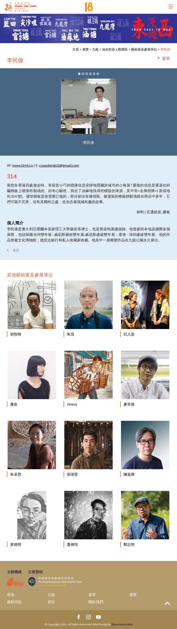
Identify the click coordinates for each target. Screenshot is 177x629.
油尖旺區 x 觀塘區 (115, 49)
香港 (10, 594)
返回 (16, 250)
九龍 (95, 49)
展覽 (85, 49)
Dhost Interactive (122, 624)
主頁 (75, 49)
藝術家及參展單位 (144, 49)
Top (167, 603)
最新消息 (14, 601)
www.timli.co (22, 165)
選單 (166, 58)
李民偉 (165, 49)
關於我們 (95, 601)
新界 (92, 594)
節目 (51, 601)
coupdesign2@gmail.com (59, 165)
